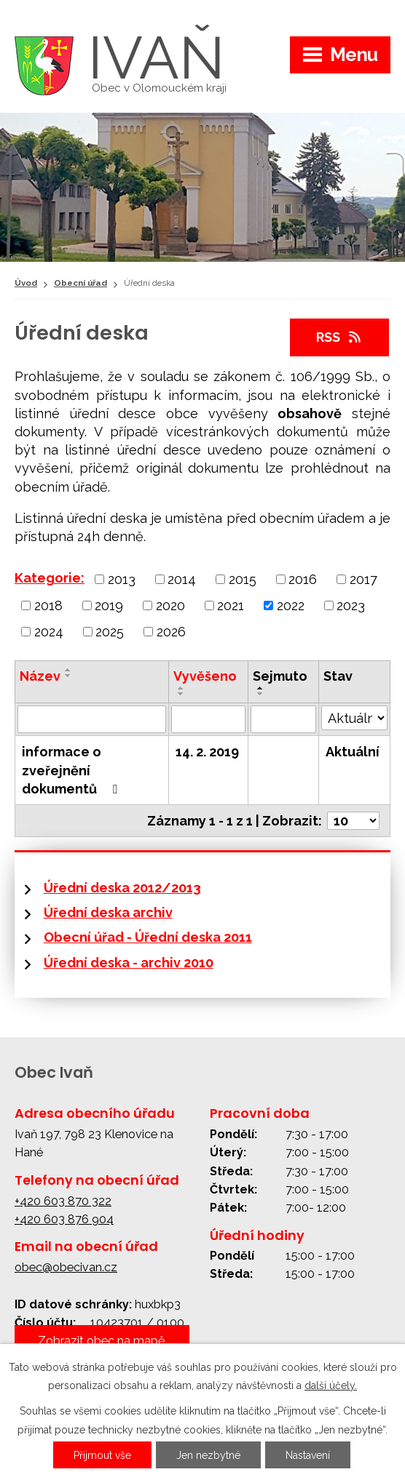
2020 (170, 605)
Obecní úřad (80, 283)
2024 (48, 631)
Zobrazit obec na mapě (101, 1341)
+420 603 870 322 (63, 1201)
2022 (290, 605)
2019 (109, 605)
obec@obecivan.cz (66, 1267)
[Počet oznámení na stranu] (353, 821)
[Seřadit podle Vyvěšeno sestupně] (181, 694)
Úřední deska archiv (108, 912)
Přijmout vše (102, 1455)
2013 (121, 579)
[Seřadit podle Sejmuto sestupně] (261, 694)
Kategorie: (49, 577)
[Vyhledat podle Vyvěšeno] (208, 719)
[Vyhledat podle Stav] (354, 717)
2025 (109, 631)
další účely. (330, 1385)
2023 (351, 605)
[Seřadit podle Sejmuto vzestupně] (261, 688)
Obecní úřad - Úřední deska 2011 (148, 937)
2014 (182, 579)
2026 (171, 631)
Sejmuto (280, 676)
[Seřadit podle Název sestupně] (68, 676)
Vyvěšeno (205, 676)
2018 (48, 605)
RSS (339, 337)
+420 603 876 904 (64, 1219)
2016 (302, 579)
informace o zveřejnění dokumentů (72, 770)
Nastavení (308, 1455)
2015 (242, 579)
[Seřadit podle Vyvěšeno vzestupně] (181, 688)
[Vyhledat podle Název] (91, 719)
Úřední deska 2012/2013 (122, 887)
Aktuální (353, 751)
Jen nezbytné (208, 1455)
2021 (230, 605)
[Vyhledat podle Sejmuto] (283, 719)
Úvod (26, 283)
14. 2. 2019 (207, 751)
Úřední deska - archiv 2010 (128, 962)
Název (40, 676)
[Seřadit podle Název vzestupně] (68, 670)
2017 (363, 579)
